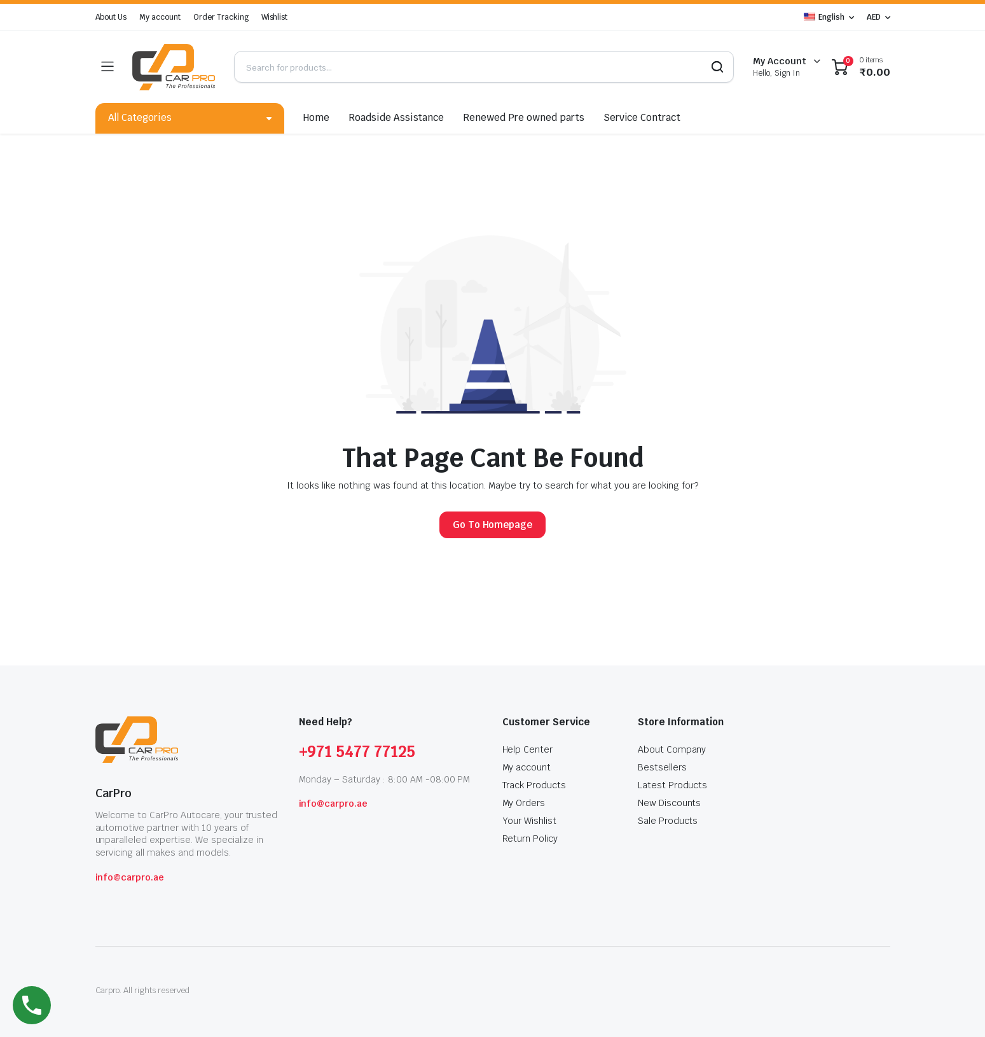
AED (874, 17)
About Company (672, 749)
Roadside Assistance (396, 117)
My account (160, 17)
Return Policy (530, 838)
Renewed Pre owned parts (523, 117)
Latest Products (673, 785)
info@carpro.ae (130, 877)
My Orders (524, 803)
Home (316, 117)
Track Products (534, 785)
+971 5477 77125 (357, 752)
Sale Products (668, 820)
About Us (111, 17)
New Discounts (669, 803)
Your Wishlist (529, 820)
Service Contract (642, 117)
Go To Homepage (493, 524)
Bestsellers (662, 767)
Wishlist (274, 17)
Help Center (527, 749)
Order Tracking (221, 17)
